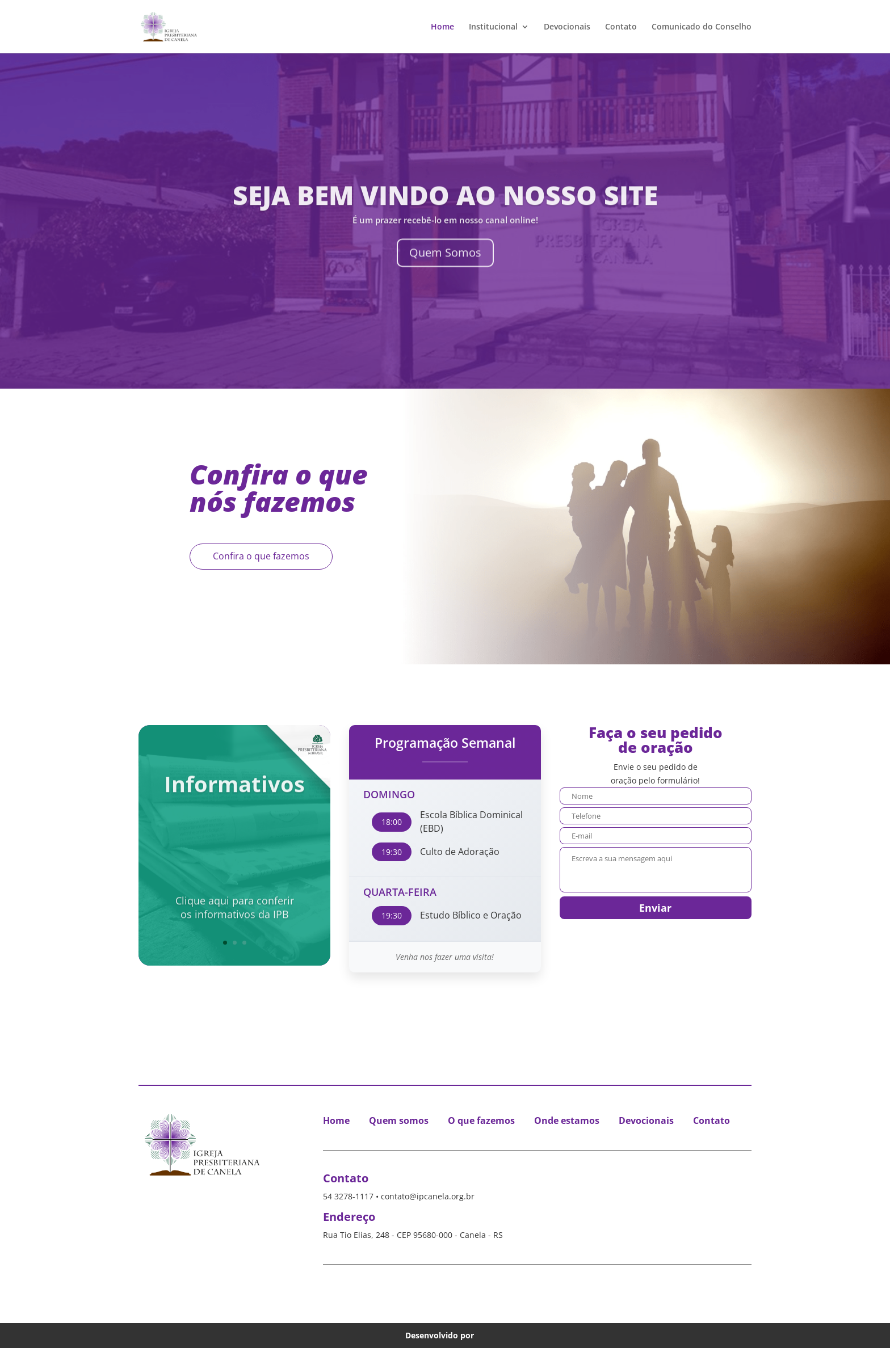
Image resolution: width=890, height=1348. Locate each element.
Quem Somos (445, 267)
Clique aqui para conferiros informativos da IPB (234, 879)
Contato (621, 27)
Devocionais (567, 27)
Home (442, 27)
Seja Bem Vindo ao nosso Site (445, 210)
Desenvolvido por (445, 1335)
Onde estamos (566, 1120)
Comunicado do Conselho (702, 27)
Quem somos (399, 1120)
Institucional (493, 27)
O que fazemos (481, 1120)
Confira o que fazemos (261, 556)
